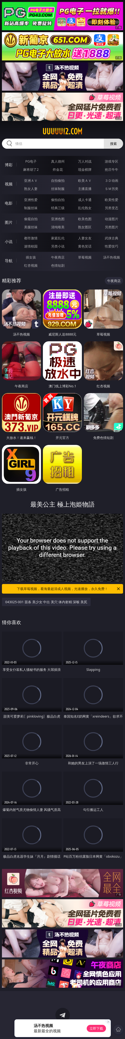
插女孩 (31, 257)
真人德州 (58, 161)
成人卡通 (85, 199)
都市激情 (31, 238)
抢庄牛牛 (111, 169)
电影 (9, 203)
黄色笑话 (85, 246)
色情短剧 (58, 265)
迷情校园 (31, 246)
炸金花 (58, 169)
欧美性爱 (111, 199)
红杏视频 (31, 265)
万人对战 (85, 161)
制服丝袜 (31, 208)
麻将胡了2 (31, 169)
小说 (9, 241)
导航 (9, 260)
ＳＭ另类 (111, 188)
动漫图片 (111, 219)
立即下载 (96, 1028)
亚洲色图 (58, 219)
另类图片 (111, 227)
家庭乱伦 (58, 238)
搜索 (113, 143)
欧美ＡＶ (85, 180)
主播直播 (85, 188)
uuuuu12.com (62, 131)
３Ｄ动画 (111, 180)
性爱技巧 (111, 246)
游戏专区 (111, 161)
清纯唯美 (58, 227)
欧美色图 (85, 219)
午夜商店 (58, 257)
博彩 (9, 164)
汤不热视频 (111, 257)
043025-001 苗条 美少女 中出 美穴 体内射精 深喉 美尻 (46, 602)
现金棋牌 (85, 169)
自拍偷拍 (58, 180)
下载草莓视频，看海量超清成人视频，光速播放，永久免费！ (69, 589)
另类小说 (58, 246)
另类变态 (111, 208)
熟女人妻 (31, 188)
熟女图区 (85, 227)
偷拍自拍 (58, 199)
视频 (9, 184)
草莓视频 (85, 257)
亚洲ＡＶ (31, 180)
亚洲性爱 (31, 199)
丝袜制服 (58, 188)
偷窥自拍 (31, 219)
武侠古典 (111, 238)
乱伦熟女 (85, 208)
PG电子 (31, 161)
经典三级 (58, 208)
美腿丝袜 (31, 227)
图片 (9, 222)
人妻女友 (85, 238)
